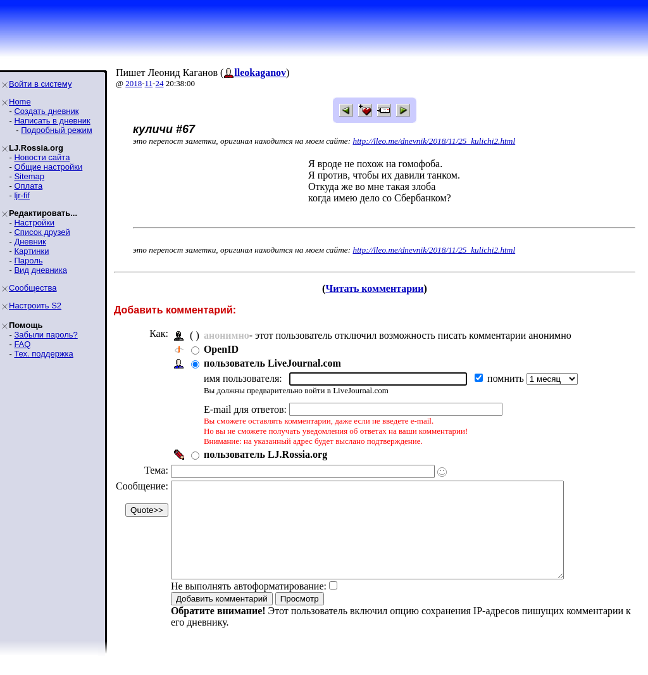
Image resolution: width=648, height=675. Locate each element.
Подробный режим (56, 130)
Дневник (30, 241)
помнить (506, 378)
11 (149, 83)
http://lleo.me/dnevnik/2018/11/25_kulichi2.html (434, 141)
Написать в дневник (52, 120)
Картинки (31, 251)
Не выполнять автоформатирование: (249, 605)
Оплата (28, 186)
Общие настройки (48, 167)
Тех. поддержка (43, 353)
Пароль (28, 260)
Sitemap (29, 176)
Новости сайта (42, 157)
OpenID (221, 349)
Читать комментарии (374, 288)
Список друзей (42, 232)
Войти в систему (40, 84)
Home (20, 101)
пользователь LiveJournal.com (272, 363)
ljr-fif (22, 195)
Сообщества (33, 288)
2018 (133, 83)
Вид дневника (40, 270)
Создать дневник (46, 111)
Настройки (34, 222)
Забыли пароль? (45, 334)
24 (159, 83)
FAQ (22, 344)
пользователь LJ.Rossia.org (265, 454)
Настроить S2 (35, 305)
